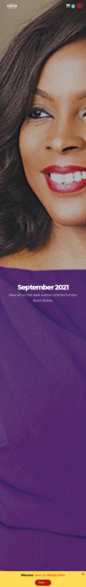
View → (43, 582)
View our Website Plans (50, 575)
